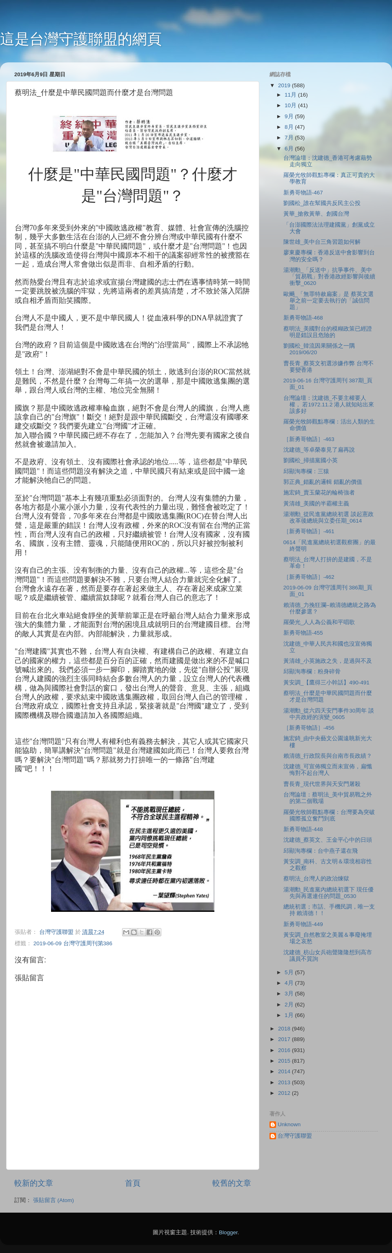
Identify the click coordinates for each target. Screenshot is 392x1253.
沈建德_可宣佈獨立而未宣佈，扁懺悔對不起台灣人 (327, 769)
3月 (290, 993)
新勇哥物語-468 (303, 318)
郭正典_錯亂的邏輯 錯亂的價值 (322, 482)
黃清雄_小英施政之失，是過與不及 (327, 661)
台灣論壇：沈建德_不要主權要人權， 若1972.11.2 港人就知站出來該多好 (328, 404)
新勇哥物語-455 (303, 633)
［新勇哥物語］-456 (308, 728)
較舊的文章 (231, 1183)
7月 (290, 138)
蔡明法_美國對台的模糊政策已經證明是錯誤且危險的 (327, 332)
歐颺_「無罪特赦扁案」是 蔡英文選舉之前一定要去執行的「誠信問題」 (328, 300)
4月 (290, 983)
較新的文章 (33, 1183)
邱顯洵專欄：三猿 (306, 471)
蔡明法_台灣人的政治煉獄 (316, 879)
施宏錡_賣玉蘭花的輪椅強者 (319, 493)
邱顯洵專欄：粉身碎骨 (312, 671)
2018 (285, 1029)
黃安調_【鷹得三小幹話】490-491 (326, 682)
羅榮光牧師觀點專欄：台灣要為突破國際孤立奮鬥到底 (329, 815)
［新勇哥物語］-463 (308, 439)
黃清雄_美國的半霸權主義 (316, 504)
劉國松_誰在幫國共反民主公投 (322, 203)
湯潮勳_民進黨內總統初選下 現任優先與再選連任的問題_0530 (328, 893)
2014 (285, 1071)
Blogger (228, 1232)
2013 (285, 1082)
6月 (290, 149)
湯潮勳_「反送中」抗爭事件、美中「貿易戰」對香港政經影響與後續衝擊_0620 (329, 276)
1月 (290, 1015)
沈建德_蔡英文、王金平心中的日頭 (327, 840)
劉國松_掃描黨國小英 (310, 460)
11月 (291, 95)
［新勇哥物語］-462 (308, 577)
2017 (285, 1039)
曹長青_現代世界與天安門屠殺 (322, 784)
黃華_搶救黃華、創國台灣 (316, 214)
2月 (290, 1005)
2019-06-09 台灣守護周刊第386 (72, 943)
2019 (285, 85)
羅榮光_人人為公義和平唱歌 (319, 622)
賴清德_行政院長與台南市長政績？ (327, 756)
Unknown (289, 1124)
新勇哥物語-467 (303, 193)
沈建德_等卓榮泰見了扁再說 (319, 450)
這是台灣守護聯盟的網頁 (81, 39)
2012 (285, 1093)
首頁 (132, 1183)
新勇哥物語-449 (303, 924)
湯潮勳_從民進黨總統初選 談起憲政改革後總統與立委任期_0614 (328, 517)
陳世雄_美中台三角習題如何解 (322, 242)
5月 (290, 972)
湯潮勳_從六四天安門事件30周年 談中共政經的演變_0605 (328, 714)
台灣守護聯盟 (295, 1136)
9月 (290, 116)
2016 (285, 1050)
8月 (290, 127)
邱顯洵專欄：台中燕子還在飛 (320, 851)
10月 (291, 105)
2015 (285, 1061)
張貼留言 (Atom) (53, 1200)
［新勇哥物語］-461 (308, 531)
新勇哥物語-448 (303, 829)
